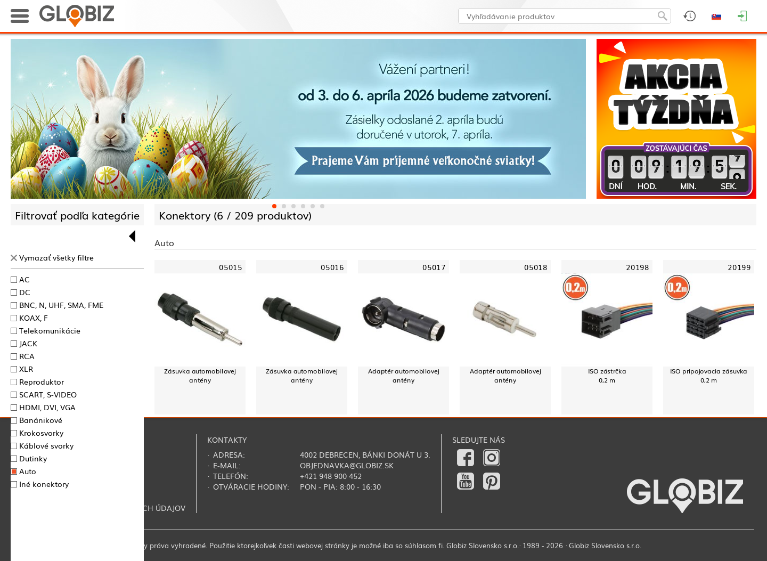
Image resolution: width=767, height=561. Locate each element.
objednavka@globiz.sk (347, 465)
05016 (332, 267)
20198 (637, 267)
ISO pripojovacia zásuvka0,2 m (708, 375)
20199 (739, 267)
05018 (535, 267)
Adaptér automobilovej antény (403, 375)
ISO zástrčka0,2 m (607, 375)
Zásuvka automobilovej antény (199, 375)
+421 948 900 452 (331, 475)
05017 (433, 267)
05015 (230, 267)
